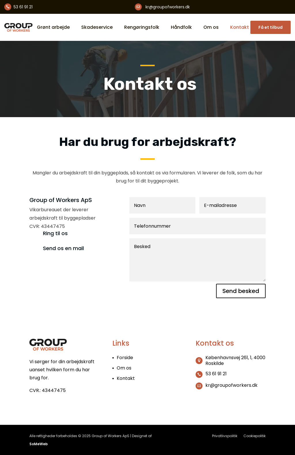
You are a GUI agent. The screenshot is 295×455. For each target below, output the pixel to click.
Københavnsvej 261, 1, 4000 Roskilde (235, 360)
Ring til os (55, 233)
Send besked (240, 291)
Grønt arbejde (53, 27)
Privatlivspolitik (224, 435)
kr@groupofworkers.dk (167, 7)
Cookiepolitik (254, 435)
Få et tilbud (270, 27)
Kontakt (239, 27)
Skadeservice (97, 27)
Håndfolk (181, 27)
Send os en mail (63, 248)
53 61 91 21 (23, 7)
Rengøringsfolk (141, 27)
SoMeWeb (38, 443)
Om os (211, 27)
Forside (125, 357)
